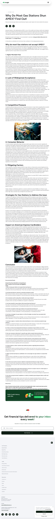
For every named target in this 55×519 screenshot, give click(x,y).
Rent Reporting (4, 453)
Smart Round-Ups (5, 451)
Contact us (4, 479)
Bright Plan (4, 449)
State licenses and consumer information (9, 471)
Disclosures (4, 469)
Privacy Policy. (48, 509)
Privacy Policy (4, 463)
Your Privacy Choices (5, 465)
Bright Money (18, 38)
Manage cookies (44, 516)
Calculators (4, 489)
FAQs (3, 483)
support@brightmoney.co (6, 505)
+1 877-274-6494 (4, 510)
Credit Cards (4, 487)
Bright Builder (4, 447)
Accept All (44, 511)
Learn (3, 485)
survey (29, 47)
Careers (3, 491)
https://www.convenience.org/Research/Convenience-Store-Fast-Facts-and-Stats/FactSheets (26, 389)
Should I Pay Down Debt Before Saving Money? (15, 283)
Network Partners (5, 473)
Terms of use (4, 467)
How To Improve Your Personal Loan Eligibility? (15, 284)
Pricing (3, 481)
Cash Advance (4, 458)
